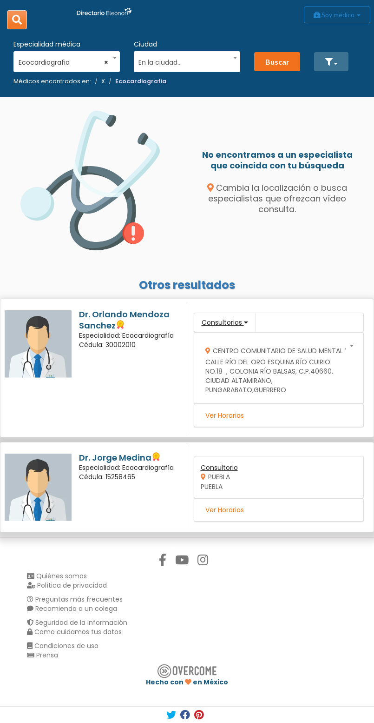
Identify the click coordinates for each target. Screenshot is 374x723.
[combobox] (64, 60)
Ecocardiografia (140, 81)
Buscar (277, 61)
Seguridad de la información (77, 622)
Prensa (42, 655)
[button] (331, 61)
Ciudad (145, 44)
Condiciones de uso (62, 645)
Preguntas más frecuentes (75, 599)
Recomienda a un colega (72, 608)
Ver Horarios (224, 415)
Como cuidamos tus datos (74, 631)
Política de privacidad (67, 585)
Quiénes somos (57, 576)
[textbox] (183, 61)
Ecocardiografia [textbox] (64, 62)
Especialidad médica (46, 44)
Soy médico (337, 15)
